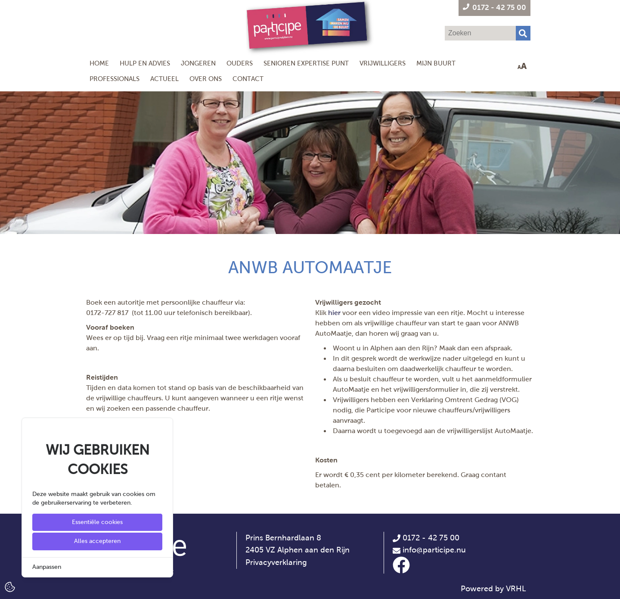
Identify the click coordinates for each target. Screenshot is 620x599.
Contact (248, 78)
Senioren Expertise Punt (306, 63)
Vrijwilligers (383, 63)
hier (334, 312)
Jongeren (198, 63)
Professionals (115, 78)
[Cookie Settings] (10, 586)
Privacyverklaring (276, 562)
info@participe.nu (434, 550)
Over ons (205, 78)
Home (99, 63)
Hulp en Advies (145, 63)
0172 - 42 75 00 (426, 537)
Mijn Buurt (436, 63)
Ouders (239, 63)
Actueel (164, 78)
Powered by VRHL (493, 588)
